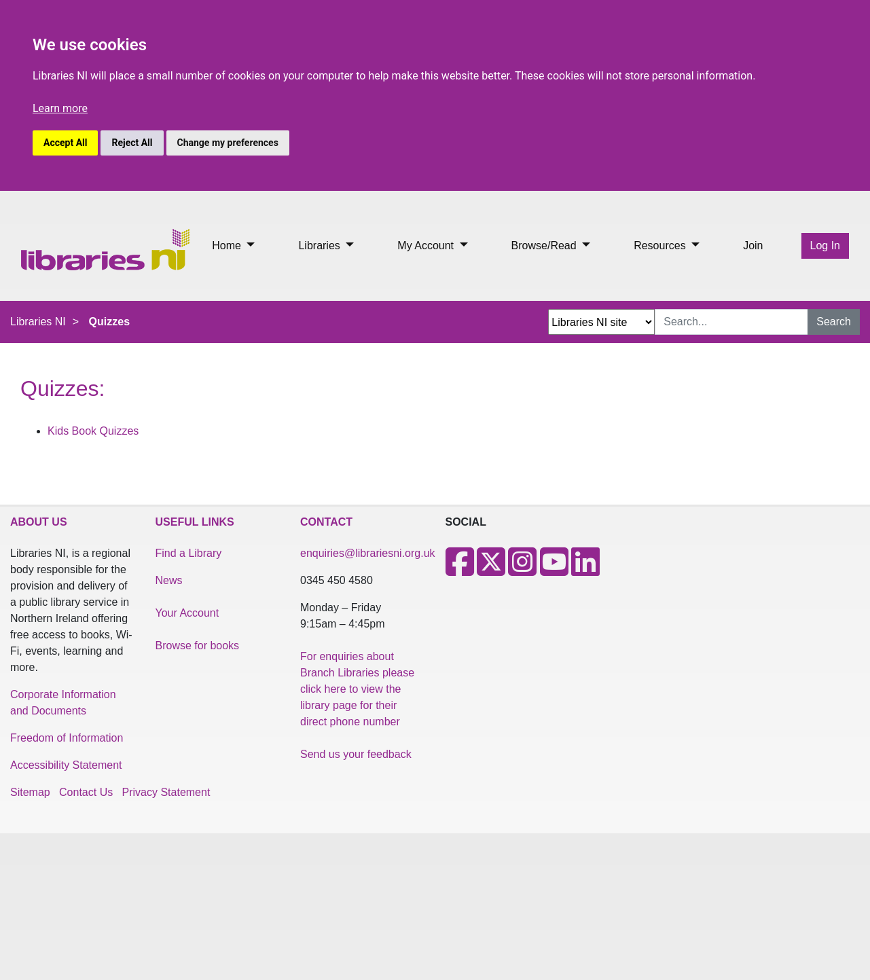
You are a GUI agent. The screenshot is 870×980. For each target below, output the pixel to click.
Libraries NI (38, 321)
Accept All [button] (65, 142)
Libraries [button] (320, 245)
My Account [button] (426, 245)
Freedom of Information (66, 738)
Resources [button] (661, 245)
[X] (491, 570)
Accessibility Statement (66, 765)
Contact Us (86, 792)
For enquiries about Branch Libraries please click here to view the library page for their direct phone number (357, 689)
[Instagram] (522, 570)
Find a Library (189, 553)
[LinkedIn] (585, 570)
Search (833, 321)
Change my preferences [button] (227, 142)
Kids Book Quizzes (93, 431)
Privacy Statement (166, 792)
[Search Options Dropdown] (601, 322)
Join (753, 245)
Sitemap (30, 792)
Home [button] (228, 245)
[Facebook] (460, 570)
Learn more (60, 108)
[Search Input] (731, 322)
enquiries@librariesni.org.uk (367, 553)
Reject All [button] (131, 142)
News (169, 580)
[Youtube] (554, 570)
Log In (825, 245)
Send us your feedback (356, 754)
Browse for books (198, 645)
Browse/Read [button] (545, 245)
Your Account (187, 613)
